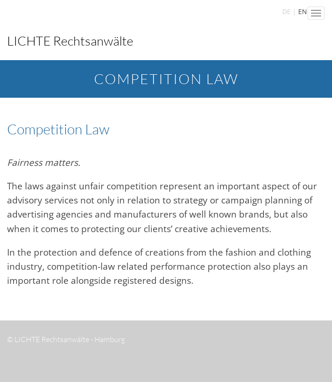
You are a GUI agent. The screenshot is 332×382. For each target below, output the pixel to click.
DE (286, 11)
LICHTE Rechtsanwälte (70, 40)
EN (302, 11)
